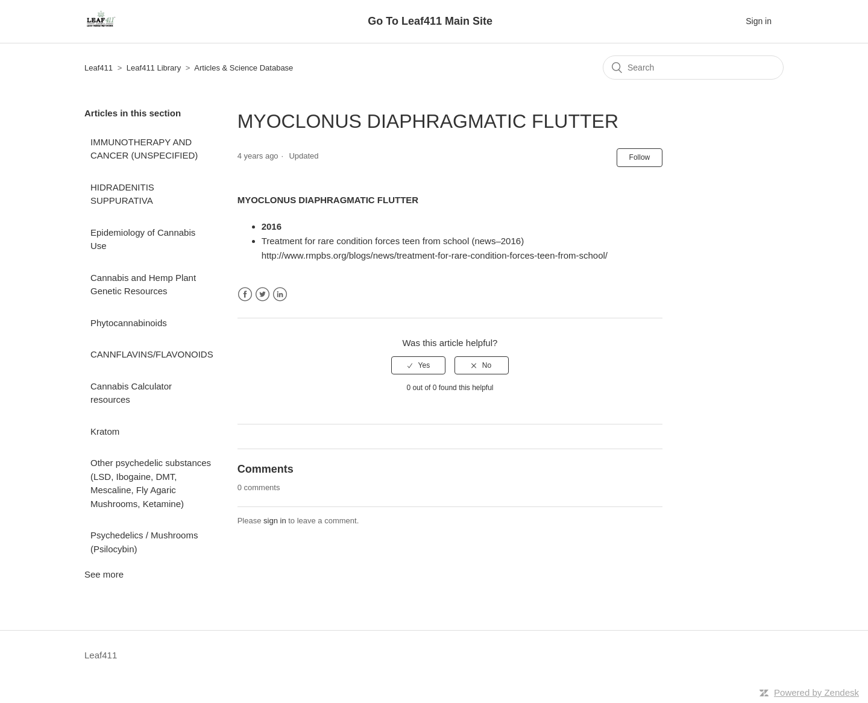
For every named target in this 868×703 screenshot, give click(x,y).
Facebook (245, 294)
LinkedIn (280, 294)
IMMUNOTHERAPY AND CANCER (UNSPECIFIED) (144, 149)
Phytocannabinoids (128, 323)
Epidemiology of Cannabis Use (142, 239)
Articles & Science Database (243, 67)
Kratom (104, 431)
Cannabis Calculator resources (131, 393)
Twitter (262, 294)
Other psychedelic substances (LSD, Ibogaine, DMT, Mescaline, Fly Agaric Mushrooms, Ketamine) (150, 483)
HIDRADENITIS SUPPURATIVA (122, 194)
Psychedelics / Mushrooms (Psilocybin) (144, 542)
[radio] (418, 365)
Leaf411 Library (154, 67)
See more (104, 574)
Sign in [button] (759, 21)
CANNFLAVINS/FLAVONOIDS (151, 354)
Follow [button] (639, 157)
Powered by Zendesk (816, 692)
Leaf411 (98, 67)
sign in (274, 520)
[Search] (693, 67)
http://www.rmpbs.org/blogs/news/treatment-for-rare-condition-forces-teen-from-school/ (435, 255)
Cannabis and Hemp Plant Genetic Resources (143, 285)
